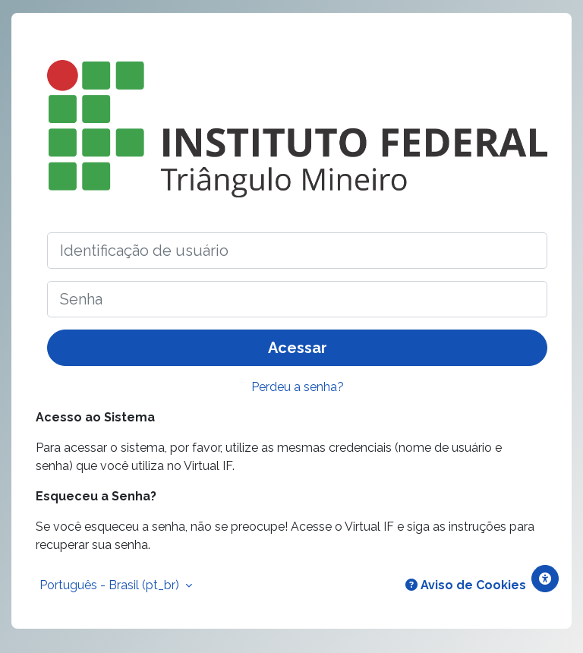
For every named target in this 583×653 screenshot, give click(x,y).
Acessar (297, 348)
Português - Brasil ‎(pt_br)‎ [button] (110, 585)
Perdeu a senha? (297, 387)
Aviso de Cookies (465, 585)
